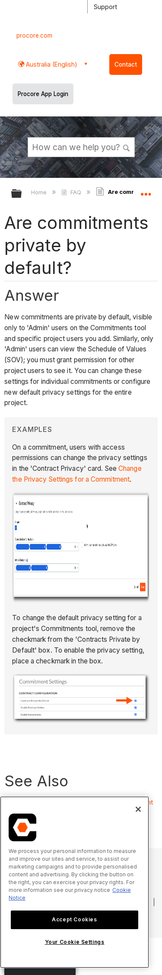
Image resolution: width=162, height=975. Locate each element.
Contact (125, 64)
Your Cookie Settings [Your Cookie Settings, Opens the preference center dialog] (75, 942)
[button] (126, 146)
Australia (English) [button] (50, 64)
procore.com (34, 35)
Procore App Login (43, 93)
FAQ (72, 192)
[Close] (138, 809)
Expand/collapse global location (145, 191)
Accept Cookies (74, 919)
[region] (74, 882)
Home (39, 192)
